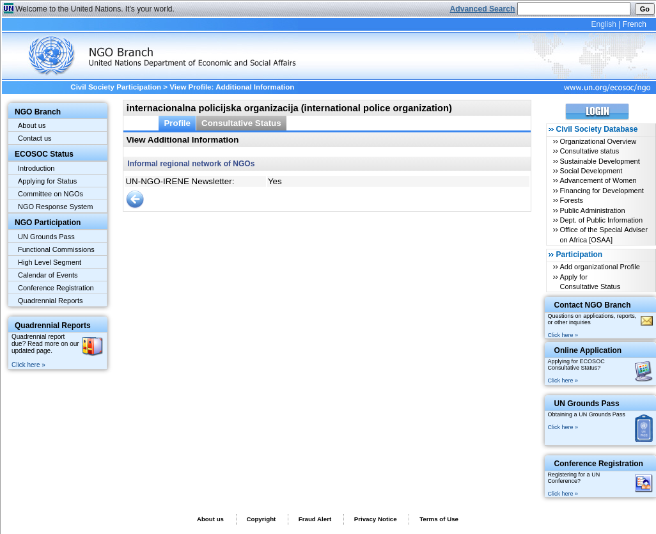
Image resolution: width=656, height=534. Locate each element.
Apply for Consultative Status (589, 281)
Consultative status (589, 151)
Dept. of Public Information (601, 220)
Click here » (28, 364)
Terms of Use (438, 518)
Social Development (590, 171)
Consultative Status (241, 123)
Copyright (261, 518)
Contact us (35, 138)
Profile (177, 123)
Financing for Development (601, 190)
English (603, 24)
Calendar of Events (48, 275)
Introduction (36, 168)
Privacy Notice (375, 518)
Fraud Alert (315, 518)
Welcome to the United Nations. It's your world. (95, 8)
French (634, 24)
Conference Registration (56, 288)
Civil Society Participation (115, 87)
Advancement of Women (597, 180)
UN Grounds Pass (46, 236)
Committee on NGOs (50, 194)
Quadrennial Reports (50, 300)
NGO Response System (55, 206)
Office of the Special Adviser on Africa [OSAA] (603, 234)
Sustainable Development (599, 161)
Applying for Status (47, 181)
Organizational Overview (597, 141)
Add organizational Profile (599, 267)
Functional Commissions (56, 249)
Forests (571, 200)
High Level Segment (49, 262)
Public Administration (592, 210)
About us (31, 125)
